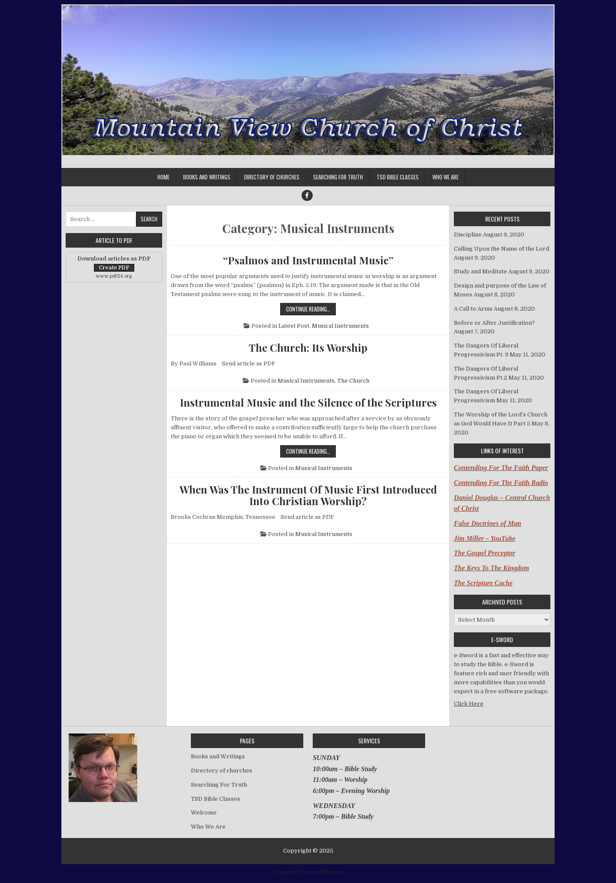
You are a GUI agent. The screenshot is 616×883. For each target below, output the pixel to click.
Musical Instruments (340, 326)
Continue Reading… (311, 308)
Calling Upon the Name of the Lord (501, 248)
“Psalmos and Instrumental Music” (308, 260)
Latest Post (293, 326)
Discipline (468, 234)
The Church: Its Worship (308, 347)
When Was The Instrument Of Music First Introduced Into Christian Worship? (308, 495)
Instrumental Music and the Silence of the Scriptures (308, 402)
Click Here (468, 703)
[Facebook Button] (307, 195)
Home (163, 177)
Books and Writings (206, 177)
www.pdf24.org (114, 276)
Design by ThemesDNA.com (308, 872)
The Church (353, 380)
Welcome (204, 812)
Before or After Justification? (494, 323)
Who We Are (445, 177)
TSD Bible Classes (398, 177)
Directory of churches (271, 177)
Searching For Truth (338, 177)
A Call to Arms (473, 308)
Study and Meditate (480, 271)
